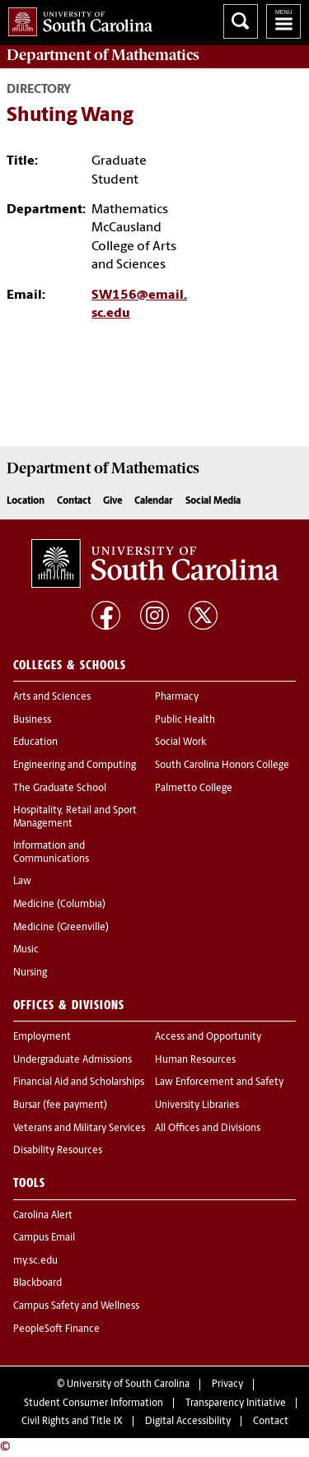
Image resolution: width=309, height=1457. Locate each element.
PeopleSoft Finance (56, 1329)
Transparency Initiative (235, 1403)
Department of (103, 55)
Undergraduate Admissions (72, 1060)
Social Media (213, 501)
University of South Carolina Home (76, 18)
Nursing (30, 973)
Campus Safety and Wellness (76, 1306)
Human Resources (195, 1060)
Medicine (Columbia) (59, 905)
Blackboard (37, 1283)
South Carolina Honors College (222, 765)
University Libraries (197, 1105)
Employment (42, 1037)
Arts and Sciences (52, 697)
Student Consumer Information (93, 1403)
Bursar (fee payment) (60, 1105)
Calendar (153, 501)
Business (32, 720)
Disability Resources (57, 1151)
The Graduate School (59, 789)
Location (25, 501)
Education (35, 742)
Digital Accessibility (188, 1422)
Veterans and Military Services (79, 1128)
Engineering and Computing (74, 765)
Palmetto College (193, 789)
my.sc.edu (35, 1261)
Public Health (185, 720)
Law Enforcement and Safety (219, 1082)
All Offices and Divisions (207, 1128)
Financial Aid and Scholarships (78, 1082)
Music (26, 950)
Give (112, 501)
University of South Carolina (128, 1385)
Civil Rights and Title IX (72, 1422)
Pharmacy (177, 697)
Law (22, 882)
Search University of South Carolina (240, 21)
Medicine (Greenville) (61, 928)
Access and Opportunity (208, 1037)
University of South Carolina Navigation (283, 21)
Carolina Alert (43, 1216)
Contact (74, 501)
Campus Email (44, 1238)
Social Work (180, 742)
